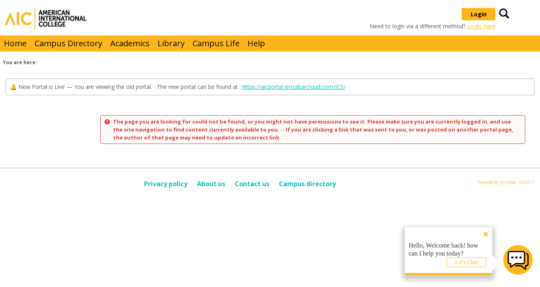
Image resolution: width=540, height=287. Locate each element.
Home (15, 43)
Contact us (252, 183)
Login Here (481, 26)
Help (256, 43)
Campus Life (216, 43)
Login (479, 14)
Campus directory (307, 183)
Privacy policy (165, 183)
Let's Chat (466, 262)
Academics (130, 43)
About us (211, 183)
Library (171, 43)
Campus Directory (68, 43)
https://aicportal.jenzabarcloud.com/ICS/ (293, 86)
